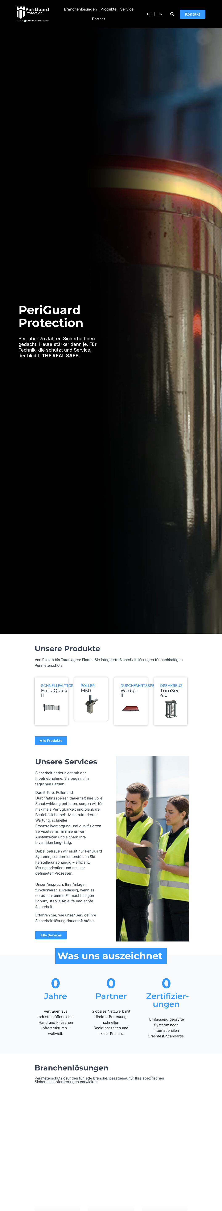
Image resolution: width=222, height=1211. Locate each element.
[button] (172, 14)
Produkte (108, 9)
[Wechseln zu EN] (160, 14)
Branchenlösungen (80, 9)
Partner (98, 19)
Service (126, 9)
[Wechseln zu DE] (149, 14)
